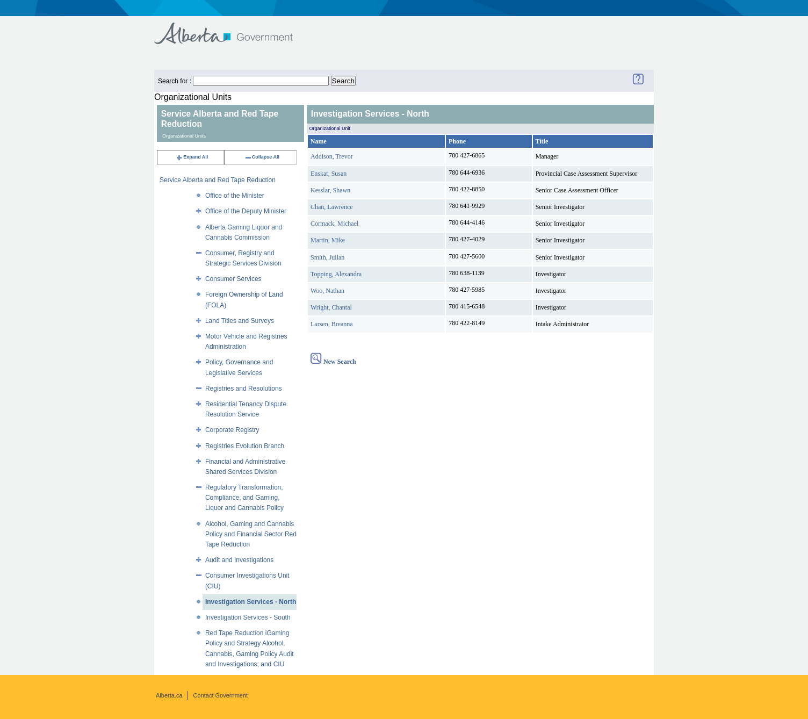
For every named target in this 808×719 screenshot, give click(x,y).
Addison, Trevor (332, 156)
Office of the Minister (234, 195)
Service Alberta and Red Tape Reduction (218, 180)
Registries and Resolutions (243, 388)
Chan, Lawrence (332, 207)
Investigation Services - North (250, 602)
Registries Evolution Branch (244, 446)
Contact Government (220, 695)
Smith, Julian (327, 257)
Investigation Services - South (248, 617)
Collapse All (261, 157)
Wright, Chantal (331, 307)
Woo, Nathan (327, 290)
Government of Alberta (232, 28)
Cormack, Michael (334, 223)
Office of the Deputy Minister (245, 211)
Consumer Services (233, 279)
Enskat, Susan (329, 173)
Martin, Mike (328, 240)
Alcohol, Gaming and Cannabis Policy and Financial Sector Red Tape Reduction (251, 534)
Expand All (192, 157)
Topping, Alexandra (336, 274)
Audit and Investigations (239, 560)
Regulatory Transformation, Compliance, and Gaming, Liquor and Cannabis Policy (244, 498)
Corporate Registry (232, 430)
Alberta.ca (169, 695)
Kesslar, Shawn (330, 190)
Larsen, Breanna (332, 324)
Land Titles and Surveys (239, 321)
